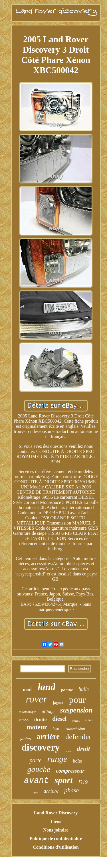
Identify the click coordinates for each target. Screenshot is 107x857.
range (57, 758)
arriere (50, 791)
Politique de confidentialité (56, 838)
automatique (27, 712)
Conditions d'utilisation (56, 847)
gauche (38, 769)
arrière (48, 736)
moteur (37, 727)
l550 (56, 729)
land (46, 687)
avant (36, 780)
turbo (24, 720)
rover (36, 699)
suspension (76, 710)
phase (71, 790)
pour (77, 699)
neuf (27, 689)
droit (83, 749)
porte (35, 760)
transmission (74, 729)
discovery (40, 747)
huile (83, 689)
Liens (56, 821)
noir (35, 792)
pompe (67, 690)
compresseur (70, 771)
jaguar (58, 702)
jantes (25, 739)
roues (75, 721)
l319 (83, 782)
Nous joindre (55, 830)
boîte (77, 761)
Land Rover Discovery (56, 812)
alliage (48, 711)
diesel (59, 718)
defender (78, 737)
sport (63, 780)
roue (68, 751)
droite (40, 719)
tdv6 (88, 720)
